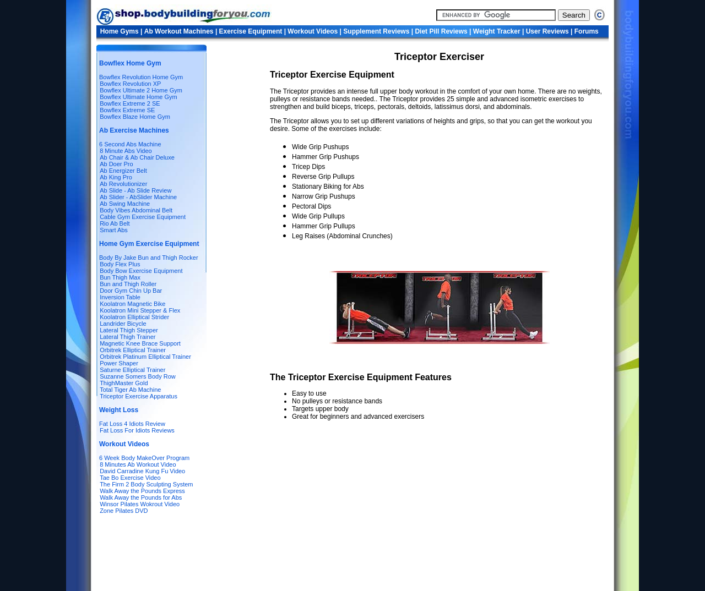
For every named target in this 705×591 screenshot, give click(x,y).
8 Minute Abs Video (126, 150)
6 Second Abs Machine (130, 144)
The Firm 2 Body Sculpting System (146, 484)
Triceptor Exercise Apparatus (138, 396)
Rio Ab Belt (114, 223)
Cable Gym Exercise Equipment (143, 217)
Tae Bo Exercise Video (130, 477)
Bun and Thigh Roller (128, 284)
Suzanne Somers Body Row (138, 376)
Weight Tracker (497, 31)
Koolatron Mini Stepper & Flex (140, 310)
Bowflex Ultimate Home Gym (138, 97)
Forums (586, 31)
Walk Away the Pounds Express (142, 491)
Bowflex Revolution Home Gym (141, 77)
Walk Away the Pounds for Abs (141, 497)
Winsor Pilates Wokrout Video (140, 504)
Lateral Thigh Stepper (129, 330)
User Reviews (547, 31)
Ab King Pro (116, 177)
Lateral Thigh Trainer (127, 336)
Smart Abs (114, 230)
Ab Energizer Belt (123, 170)
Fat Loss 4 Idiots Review (132, 423)
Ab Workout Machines (179, 31)
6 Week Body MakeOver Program (144, 458)
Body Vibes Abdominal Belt (136, 210)
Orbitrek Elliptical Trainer (133, 350)
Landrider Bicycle (123, 323)
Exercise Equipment (251, 31)
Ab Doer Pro (116, 164)
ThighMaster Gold (124, 383)
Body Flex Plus (120, 264)
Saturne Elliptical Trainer (132, 369)
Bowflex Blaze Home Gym (135, 116)
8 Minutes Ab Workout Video (138, 464)
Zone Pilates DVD (124, 510)
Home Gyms (120, 31)
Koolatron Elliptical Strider (134, 317)
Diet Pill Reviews (442, 31)
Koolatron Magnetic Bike (132, 303)
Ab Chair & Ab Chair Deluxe (137, 157)
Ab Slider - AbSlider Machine (138, 197)
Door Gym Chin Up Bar (131, 290)
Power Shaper (119, 363)
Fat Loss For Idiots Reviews (136, 430)
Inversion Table (120, 297)
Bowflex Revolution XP (130, 83)
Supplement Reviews (377, 31)
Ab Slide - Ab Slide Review (135, 190)
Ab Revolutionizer (123, 183)
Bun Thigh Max (120, 277)
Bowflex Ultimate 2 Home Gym (141, 90)
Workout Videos (313, 31)
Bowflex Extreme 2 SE (130, 103)
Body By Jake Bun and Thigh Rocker (148, 257)
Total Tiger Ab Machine (130, 389)
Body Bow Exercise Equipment (141, 270)
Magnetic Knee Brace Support (140, 343)
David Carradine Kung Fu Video (142, 471)
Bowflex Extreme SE (127, 110)
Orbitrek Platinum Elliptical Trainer (145, 356)
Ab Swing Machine (125, 203)
